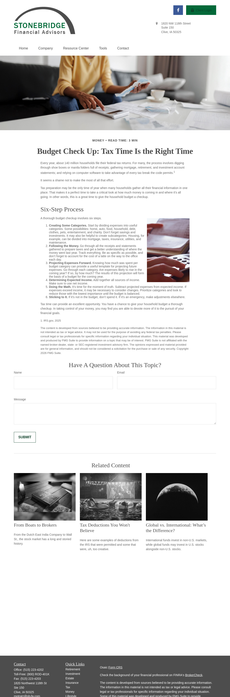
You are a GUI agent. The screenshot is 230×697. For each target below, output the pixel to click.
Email (121, 372)
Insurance (72, 682)
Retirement (73, 669)
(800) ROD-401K (38, 674)
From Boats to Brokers (35, 525)
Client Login (201, 10)
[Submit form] (25, 437)
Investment (73, 673)
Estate (70, 678)
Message (20, 399)
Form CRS (115, 667)
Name (18, 372)
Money (70, 691)
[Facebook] (178, 10)
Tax (68, 687)
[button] (23, 48)
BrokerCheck (193, 675)
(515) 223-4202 (33, 669)
